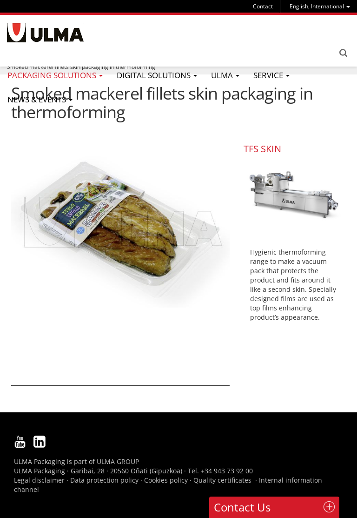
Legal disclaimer (39, 480)
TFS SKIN (262, 148)
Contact (263, 6)
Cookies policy (166, 480)
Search (343, 53)
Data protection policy (104, 480)
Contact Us (242, 507)
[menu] (320, 6)
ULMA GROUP (118, 461)
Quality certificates (222, 480)
